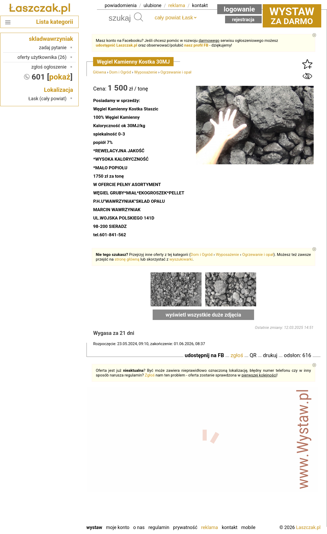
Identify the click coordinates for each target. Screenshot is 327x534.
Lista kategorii (54, 22)
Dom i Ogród (120, 72)
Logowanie (239, 9)
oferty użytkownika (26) (42, 57)
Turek (61, 498)
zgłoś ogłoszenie (49, 67)
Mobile (248, 527)
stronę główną (126, 259)
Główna (99, 72)
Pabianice (57, 463)
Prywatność (185, 527)
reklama (176, 5)
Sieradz (59, 484)
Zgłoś (150, 375)
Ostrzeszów (55, 456)
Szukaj (139, 17)
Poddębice (56, 477)
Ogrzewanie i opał (176, 72)
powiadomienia (121, 5)
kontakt (200, 5)
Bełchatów (56, 434)
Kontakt (229, 527)
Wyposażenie (145, 72)
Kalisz (60, 449)
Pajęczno (57, 470)
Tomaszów (56, 491)
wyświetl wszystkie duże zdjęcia (203, 315)
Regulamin (158, 527)
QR (253, 355)
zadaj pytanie (53, 47)
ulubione (152, 5)
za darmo (291, 15)
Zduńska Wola (53, 519)
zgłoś (237, 355)
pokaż (59, 76)
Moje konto (117, 527)
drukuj (270, 355)
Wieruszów (56, 512)
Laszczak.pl (308, 527)
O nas (139, 527)
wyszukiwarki (181, 259)
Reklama (209, 527)
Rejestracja (243, 19)
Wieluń (60, 505)
